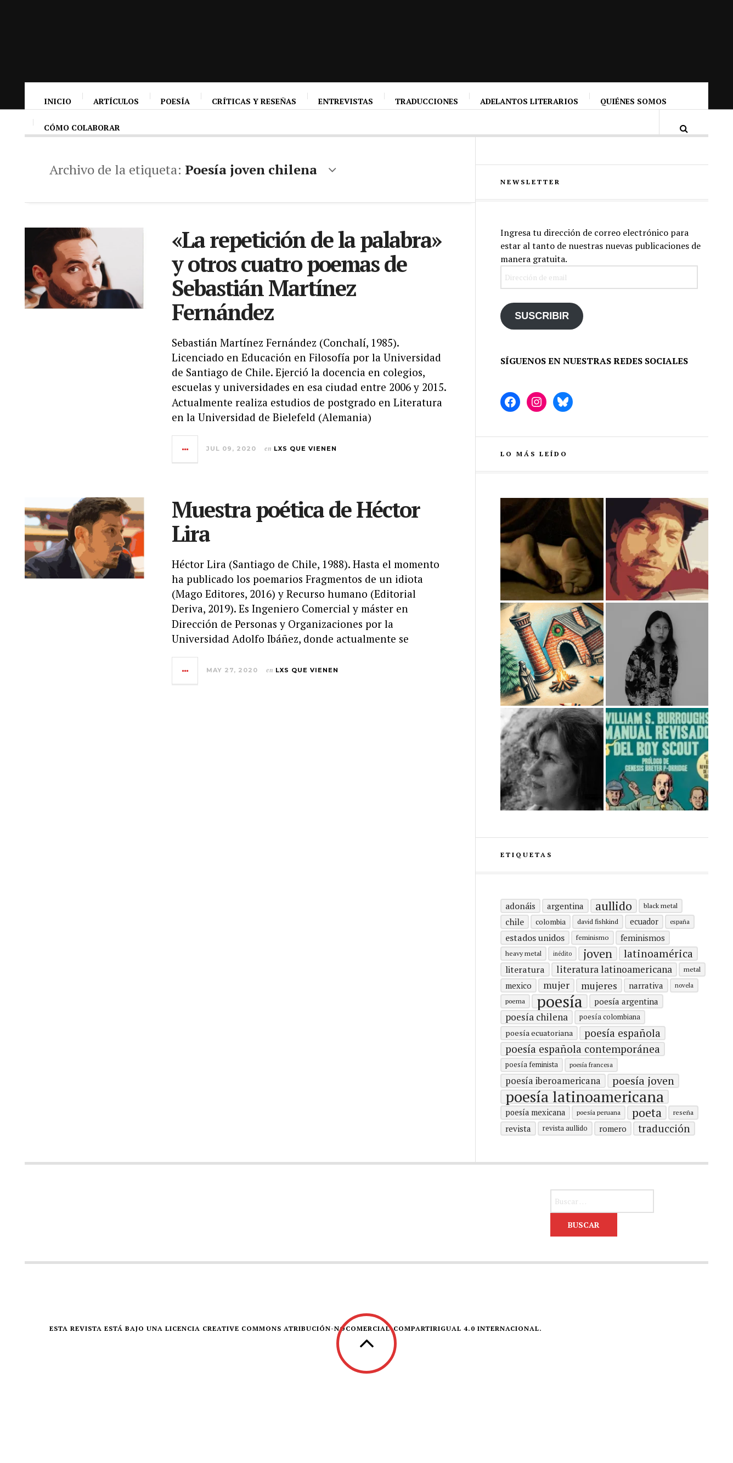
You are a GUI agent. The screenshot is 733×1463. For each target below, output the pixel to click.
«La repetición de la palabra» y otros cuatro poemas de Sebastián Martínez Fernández (306, 286)
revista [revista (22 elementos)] (518, 1148)
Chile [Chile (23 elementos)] (514, 942)
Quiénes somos (634, 101)
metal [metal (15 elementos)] (692, 989)
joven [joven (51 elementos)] (597, 974)
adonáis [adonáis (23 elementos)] (520, 926)
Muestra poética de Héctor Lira (296, 532)
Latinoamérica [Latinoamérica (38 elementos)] (658, 974)
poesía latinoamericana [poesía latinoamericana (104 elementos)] (584, 1117)
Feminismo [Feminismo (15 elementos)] (592, 957)
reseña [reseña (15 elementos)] (683, 1132)
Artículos (116, 101)
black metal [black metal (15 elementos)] (661, 926)
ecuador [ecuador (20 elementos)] (644, 942)
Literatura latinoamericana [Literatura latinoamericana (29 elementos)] (614, 989)
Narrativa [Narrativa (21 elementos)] (646, 1005)
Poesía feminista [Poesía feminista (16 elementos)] (531, 1085)
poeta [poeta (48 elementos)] (647, 1133)
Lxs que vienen (305, 459)
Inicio (58, 101)
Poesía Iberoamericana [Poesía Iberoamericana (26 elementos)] (553, 1101)
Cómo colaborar (82, 138)
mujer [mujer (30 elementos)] (556, 1005)
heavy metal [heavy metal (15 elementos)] (523, 973)
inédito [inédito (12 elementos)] (562, 974)
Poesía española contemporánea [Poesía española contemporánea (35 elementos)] (582, 1069)
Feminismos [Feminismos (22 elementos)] (643, 957)
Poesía (175, 101)
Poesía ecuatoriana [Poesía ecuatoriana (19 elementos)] (539, 1053)
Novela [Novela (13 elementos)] (684, 1005)
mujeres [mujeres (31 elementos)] (599, 1005)
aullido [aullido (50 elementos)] (613, 926)
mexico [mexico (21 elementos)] (518, 1005)
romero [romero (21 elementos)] (613, 1148)
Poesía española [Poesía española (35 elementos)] (622, 1053)
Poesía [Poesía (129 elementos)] (560, 1021)
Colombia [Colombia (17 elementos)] (550, 942)
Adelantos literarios (530, 101)
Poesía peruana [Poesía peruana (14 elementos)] (599, 1133)
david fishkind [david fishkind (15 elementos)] (597, 941)
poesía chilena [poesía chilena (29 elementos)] (536, 1037)
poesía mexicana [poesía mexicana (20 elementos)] (535, 1132)
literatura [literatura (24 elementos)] (525, 990)
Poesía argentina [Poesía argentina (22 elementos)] (626, 1021)
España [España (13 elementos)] (680, 942)
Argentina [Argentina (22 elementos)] (565, 926)
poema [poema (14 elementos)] (515, 1021)
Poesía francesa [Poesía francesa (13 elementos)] (591, 1085)
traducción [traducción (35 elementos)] (664, 1148)
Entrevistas (346, 101)
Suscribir (542, 336)
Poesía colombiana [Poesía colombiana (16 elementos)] (609, 1037)
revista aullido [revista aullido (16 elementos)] (565, 1148)
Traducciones (427, 101)
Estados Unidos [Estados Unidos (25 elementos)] (535, 958)
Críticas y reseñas (254, 101)
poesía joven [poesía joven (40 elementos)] (643, 1101)
